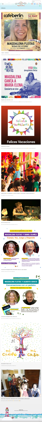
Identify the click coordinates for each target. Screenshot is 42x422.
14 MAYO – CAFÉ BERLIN (5, 52)
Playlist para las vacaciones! (5, 146)
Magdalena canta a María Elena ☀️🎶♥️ (7, 99)
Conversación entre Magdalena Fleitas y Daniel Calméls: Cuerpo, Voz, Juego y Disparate (14, 269)
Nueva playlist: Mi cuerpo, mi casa (6, 363)
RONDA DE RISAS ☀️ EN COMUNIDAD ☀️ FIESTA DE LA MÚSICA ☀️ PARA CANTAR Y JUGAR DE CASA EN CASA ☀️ (18, 193)
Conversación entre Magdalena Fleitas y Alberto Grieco (9, 316)
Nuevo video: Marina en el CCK (5, 222)
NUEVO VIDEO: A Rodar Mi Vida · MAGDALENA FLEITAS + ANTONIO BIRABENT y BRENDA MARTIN (15, 398)
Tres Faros (26, 410)
